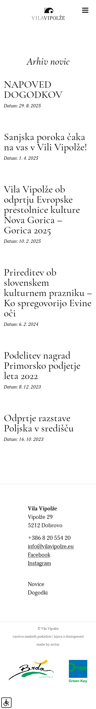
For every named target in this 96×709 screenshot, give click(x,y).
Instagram (39, 563)
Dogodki (38, 592)
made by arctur (48, 644)
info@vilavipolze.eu (51, 546)
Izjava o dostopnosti (69, 636)
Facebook (39, 555)
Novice (36, 584)
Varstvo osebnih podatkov (32, 636)
